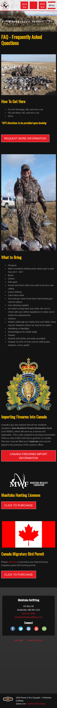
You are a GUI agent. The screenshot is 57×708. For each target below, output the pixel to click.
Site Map (18, 640)
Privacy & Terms (35, 640)
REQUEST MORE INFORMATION (25, 138)
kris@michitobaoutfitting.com (28, 617)
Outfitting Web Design (36, 704)
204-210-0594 (28, 613)
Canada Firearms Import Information (28, 456)
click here (12, 562)
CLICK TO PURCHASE (18, 505)
